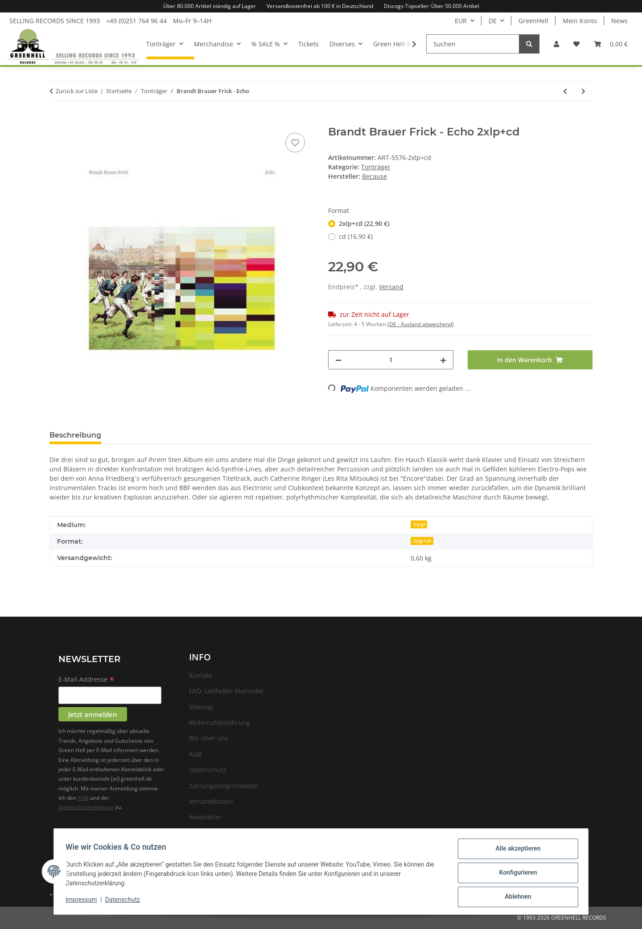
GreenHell (533, 20)
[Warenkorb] (611, 44)
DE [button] (493, 20)
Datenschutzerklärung (86, 807)
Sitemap (201, 707)
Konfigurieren (515, 874)
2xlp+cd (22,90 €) (364, 223)
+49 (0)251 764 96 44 (136, 20)
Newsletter (205, 817)
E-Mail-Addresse (86, 680)
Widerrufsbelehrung (219, 722)
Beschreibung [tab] (75, 435)
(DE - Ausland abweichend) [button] (420, 324)
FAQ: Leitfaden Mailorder (226, 691)
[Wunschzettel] (576, 44)
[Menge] (391, 360)
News (619, 20)
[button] (556, 44)
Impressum (83, 901)
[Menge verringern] (338, 360)
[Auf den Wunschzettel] (295, 142)
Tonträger (376, 167)
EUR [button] (461, 20)
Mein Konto (580, 20)
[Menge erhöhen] (443, 360)
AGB (83, 798)
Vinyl (419, 524)
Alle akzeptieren (515, 851)
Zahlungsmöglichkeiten (224, 786)
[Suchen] (472, 43)
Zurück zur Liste (77, 91)
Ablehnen (515, 897)
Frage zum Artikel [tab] (148, 435)
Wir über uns (208, 738)
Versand (391, 286)
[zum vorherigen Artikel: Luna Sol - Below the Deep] (565, 91)
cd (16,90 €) (356, 236)
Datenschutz (125, 901)
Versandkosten (211, 801)
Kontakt (200, 675)
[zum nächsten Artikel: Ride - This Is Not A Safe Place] (583, 91)
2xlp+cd (422, 541)
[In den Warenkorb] (56, 121)
